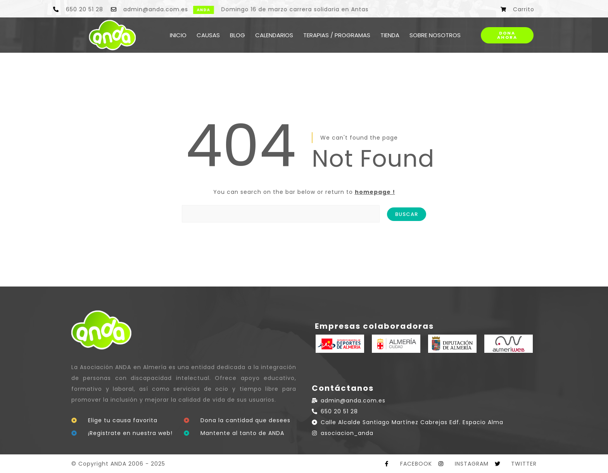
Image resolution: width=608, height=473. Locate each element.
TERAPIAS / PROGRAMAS (336, 35)
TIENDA (389, 35)
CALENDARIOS (274, 35)
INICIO (178, 35)
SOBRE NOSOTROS (435, 35)
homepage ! (375, 192)
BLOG (237, 35)
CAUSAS (208, 35)
